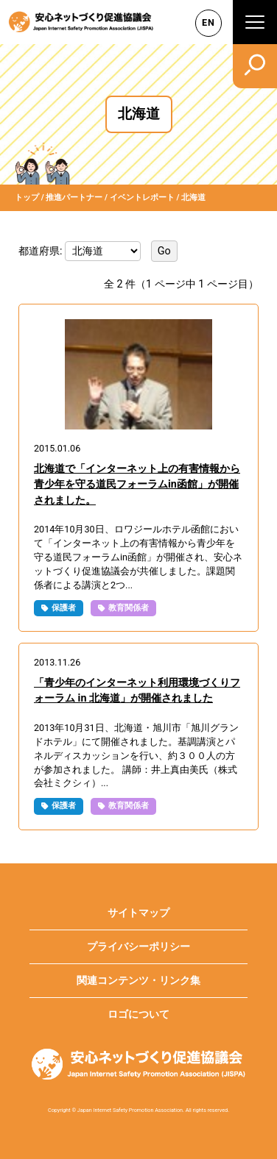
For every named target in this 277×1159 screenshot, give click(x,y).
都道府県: (41, 250)
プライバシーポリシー (138, 947)
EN (208, 22)
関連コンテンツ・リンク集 (138, 980)
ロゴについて (138, 1014)
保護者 (64, 608)
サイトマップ (138, 913)
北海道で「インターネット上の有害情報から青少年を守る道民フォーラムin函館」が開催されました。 (137, 485)
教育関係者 (128, 608)
